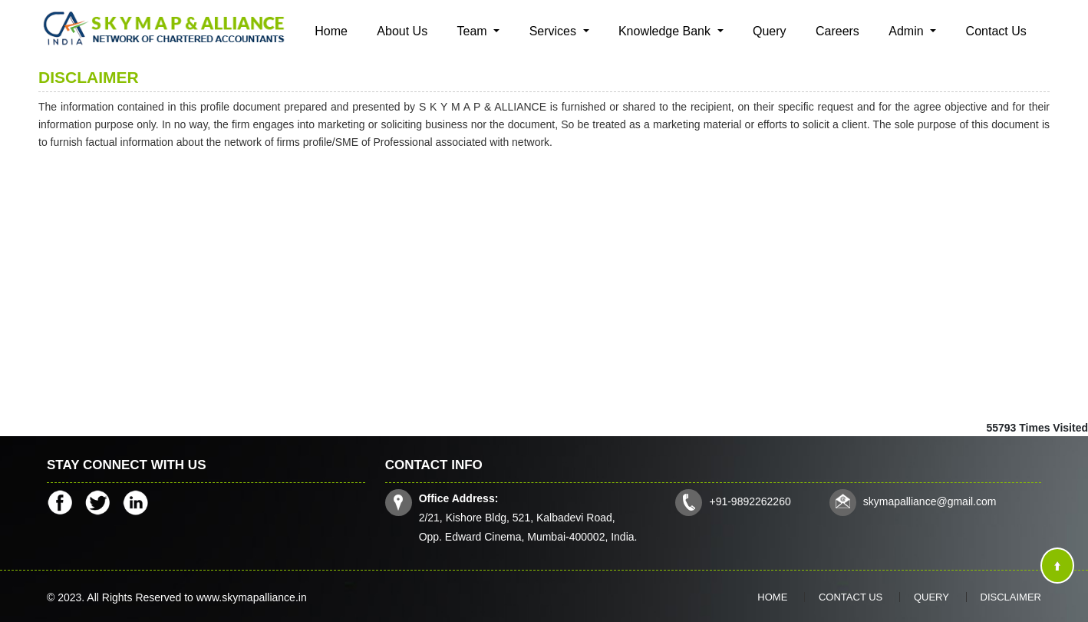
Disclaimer (1011, 597)
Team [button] (474, 31)
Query (769, 31)
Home (331, 31)
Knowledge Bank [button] (666, 31)
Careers (837, 31)
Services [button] (554, 31)
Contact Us (996, 31)
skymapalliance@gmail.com (930, 501)
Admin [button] (908, 31)
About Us (402, 31)
